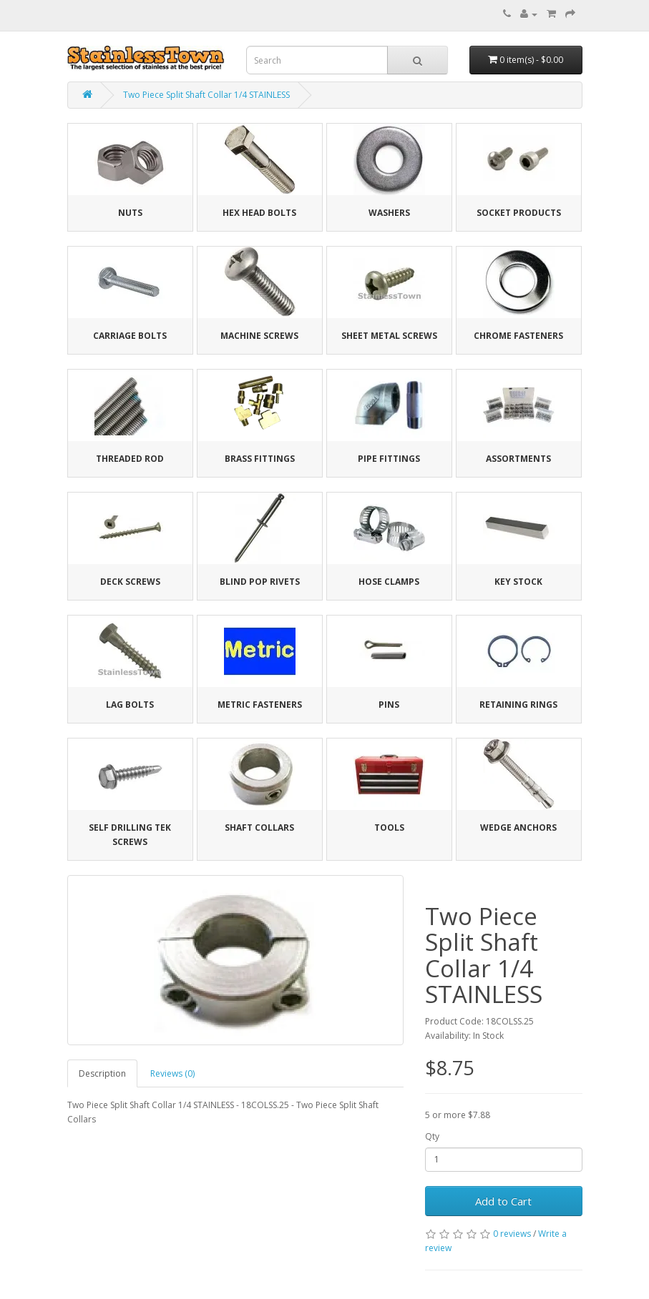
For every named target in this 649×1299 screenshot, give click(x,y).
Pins (389, 704)
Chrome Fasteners (518, 336)
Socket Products (519, 213)
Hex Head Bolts (259, 213)
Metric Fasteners (260, 704)
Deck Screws (130, 582)
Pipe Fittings (389, 459)
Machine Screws (259, 336)
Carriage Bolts (130, 336)
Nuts (130, 213)
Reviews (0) (172, 1073)
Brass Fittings (260, 459)
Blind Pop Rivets (260, 582)
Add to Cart (503, 1201)
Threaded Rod (130, 459)
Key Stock (518, 582)
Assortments (518, 459)
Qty (432, 1136)
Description (102, 1073)
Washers (389, 213)
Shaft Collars (259, 827)
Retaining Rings (518, 704)
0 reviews (512, 1234)
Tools (389, 827)
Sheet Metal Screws (389, 336)
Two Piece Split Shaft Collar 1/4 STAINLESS (206, 95)
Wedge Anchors (518, 827)
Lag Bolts (130, 704)
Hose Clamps (388, 582)
